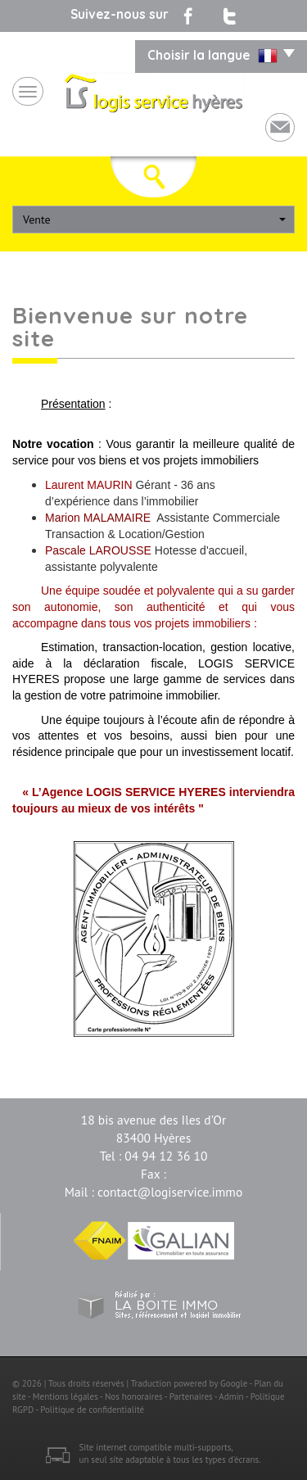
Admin (231, 1396)
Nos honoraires (134, 1396)
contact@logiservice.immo (169, 1192)
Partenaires (191, 1396)
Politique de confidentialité (92, 1409)
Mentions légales (65, 1396)
